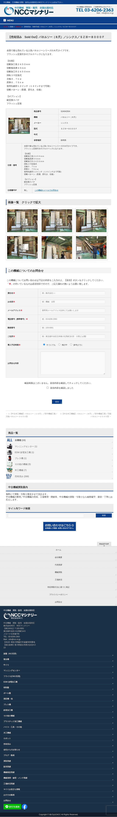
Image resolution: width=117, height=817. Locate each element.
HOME (6, 27)
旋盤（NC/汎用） (11, 654)
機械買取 (58, 572)
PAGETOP (104, 544)
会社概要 (58, 557)
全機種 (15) (20, 445)
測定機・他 (8, 699)
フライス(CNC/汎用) (12, 676)
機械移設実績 (9, 772)
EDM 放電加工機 (10, 682)
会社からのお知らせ (12, 750)
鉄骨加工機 (8, 710)
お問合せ (58, 602)
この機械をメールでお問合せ (46, 190)
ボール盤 (7, 693)
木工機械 (7, 733)
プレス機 (7, 705)
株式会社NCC (55, 815)
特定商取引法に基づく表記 (58, 587)
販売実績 (7, 767)
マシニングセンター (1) (26, 451)
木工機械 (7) (21, 474)
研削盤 (6, 688)
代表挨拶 (58, 565)
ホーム (58, 550)
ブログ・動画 (9, 755)
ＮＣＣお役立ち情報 (12, 789)
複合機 (6, 659)
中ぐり (6, 665)
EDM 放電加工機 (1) (24, 457)
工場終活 (58, 580)
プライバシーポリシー (58, 595)
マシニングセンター (12, 671)
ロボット (7, 739)
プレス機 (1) (21, 463)
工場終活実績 (9, 784)
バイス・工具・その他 (13, 727)
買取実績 (7, 761)
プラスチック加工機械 (13, 722)
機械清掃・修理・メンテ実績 (15, 778)
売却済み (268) (22, 481)
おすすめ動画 (9, 795)
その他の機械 (9, 716)
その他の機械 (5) (23, 469)
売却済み (18, 27)
